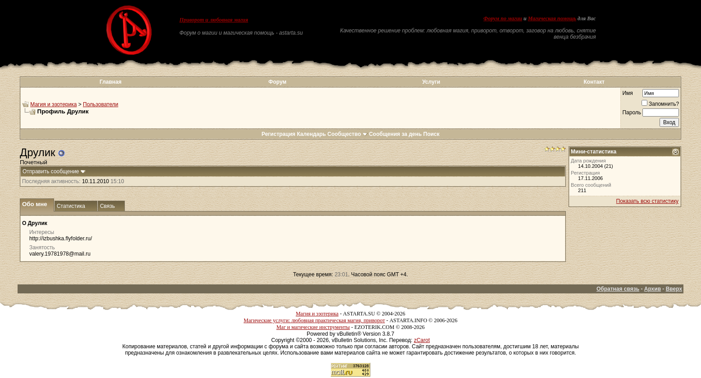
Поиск (431, 134)
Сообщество (348, 134)
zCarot (422, 340)
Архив (652, 289)
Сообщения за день (395, 134)
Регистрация (278, 134)
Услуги (431, 82)
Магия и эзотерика (53, 104)
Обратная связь (617, 289)
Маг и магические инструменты (313, 327)
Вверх (674, 289)
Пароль (631, 112)
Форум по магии (502, 18)
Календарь (311, 134)
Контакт (594, 82)
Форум (278, 82)
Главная (111, 82)
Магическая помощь (552, 18)
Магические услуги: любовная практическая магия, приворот (314, 320)
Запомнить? (660, 104)
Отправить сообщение (51, 171)
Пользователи (100, 104)
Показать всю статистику (647, 201)
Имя (627, 93)
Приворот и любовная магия (213, 20)
